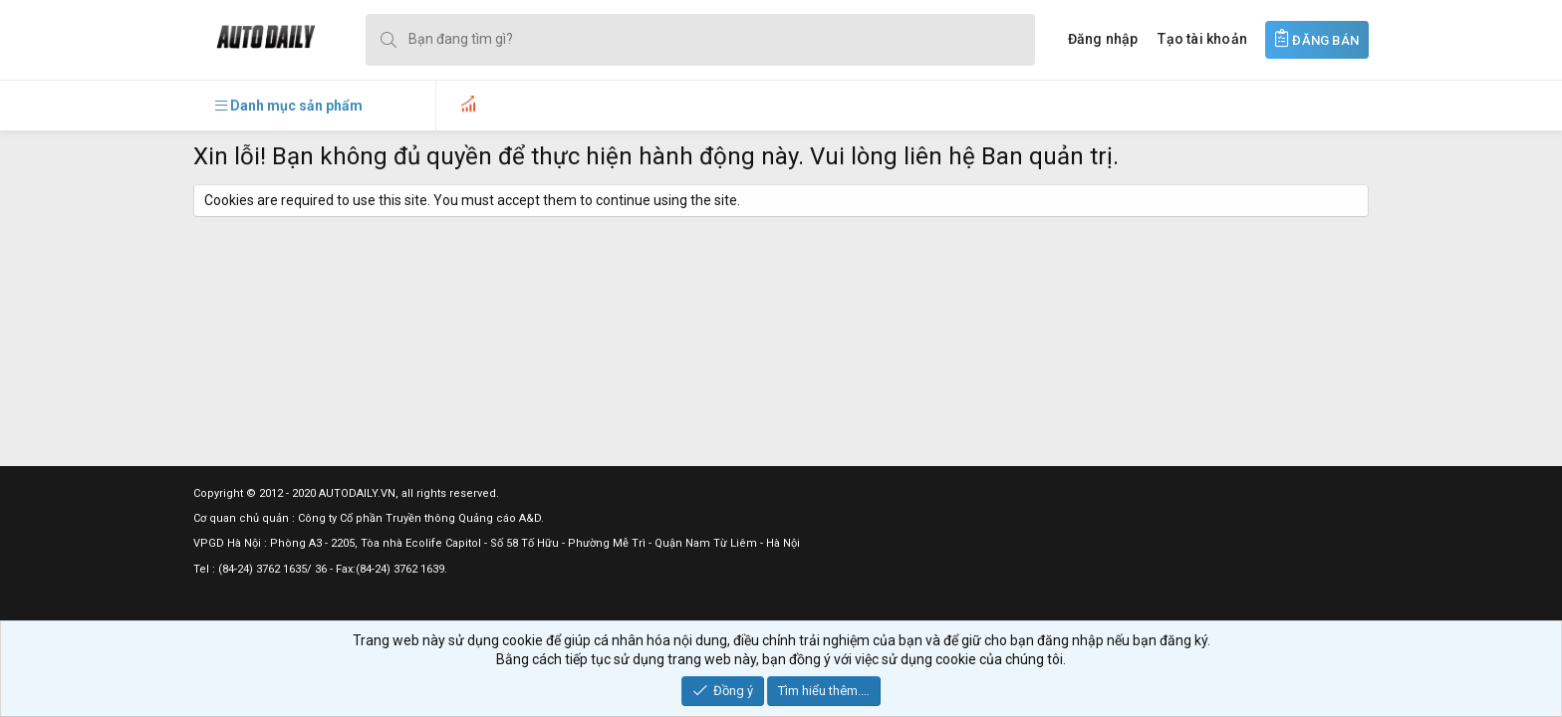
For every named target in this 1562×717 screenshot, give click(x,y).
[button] (289, 106)
